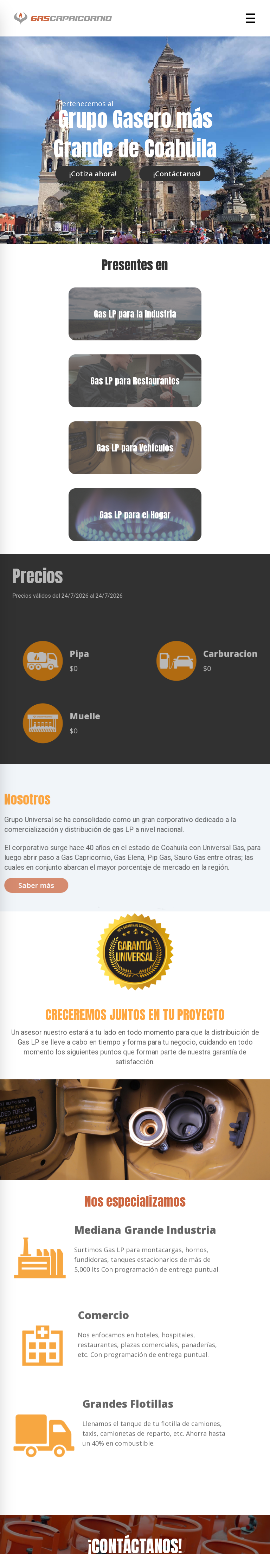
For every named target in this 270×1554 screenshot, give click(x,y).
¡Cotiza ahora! (93, 173)
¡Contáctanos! (177, 173)
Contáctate (135, 1504)
